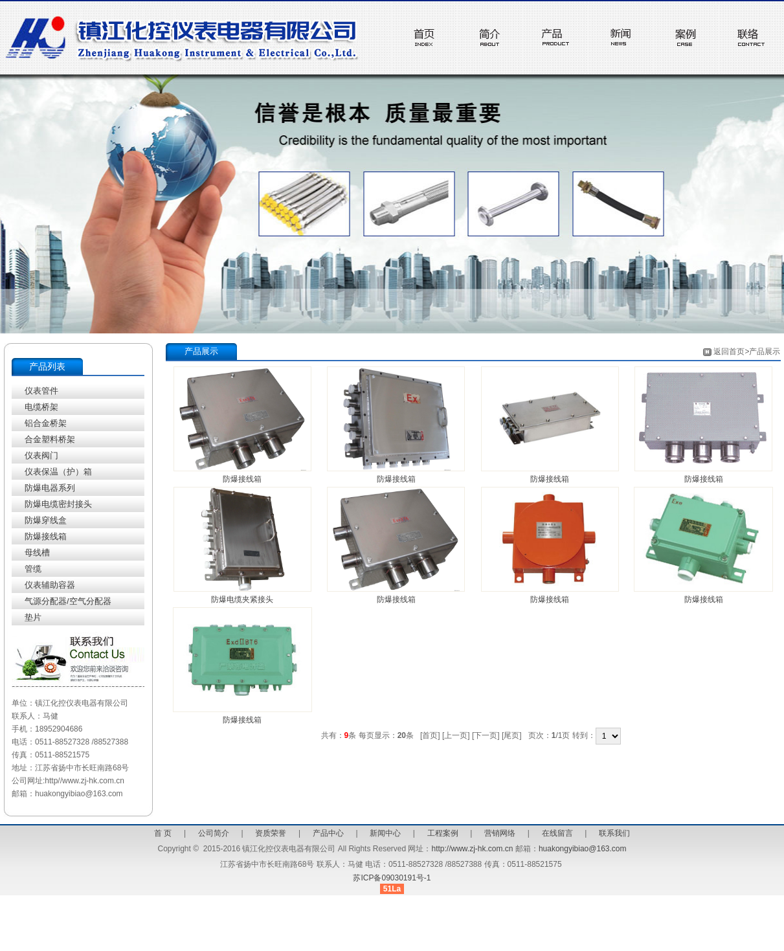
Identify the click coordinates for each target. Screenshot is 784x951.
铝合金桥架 (46, 423)
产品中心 (328, 833)
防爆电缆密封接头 (58, 504)
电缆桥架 (41, 407)
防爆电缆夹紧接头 (242, 599)
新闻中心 (385, 833)
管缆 (33, 569)
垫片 (33, 617)
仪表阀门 (41, 455)
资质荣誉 (270, 833)
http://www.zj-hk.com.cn (472, 848)
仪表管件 (41, 391)
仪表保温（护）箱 (58, 471)
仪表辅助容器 (50, 585)
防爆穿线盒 (46, 520)
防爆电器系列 (50, 488)
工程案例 (442, 833)
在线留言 (557, 833)
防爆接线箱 (46, 536)
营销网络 (499, 833)
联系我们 (614, 833)
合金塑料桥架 (50, 439)
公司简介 (213, 833)
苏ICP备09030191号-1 (392, 877)
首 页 (163, 833)
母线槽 (37, 552)
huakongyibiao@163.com (583, 848)
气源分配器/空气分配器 (68, 601)
